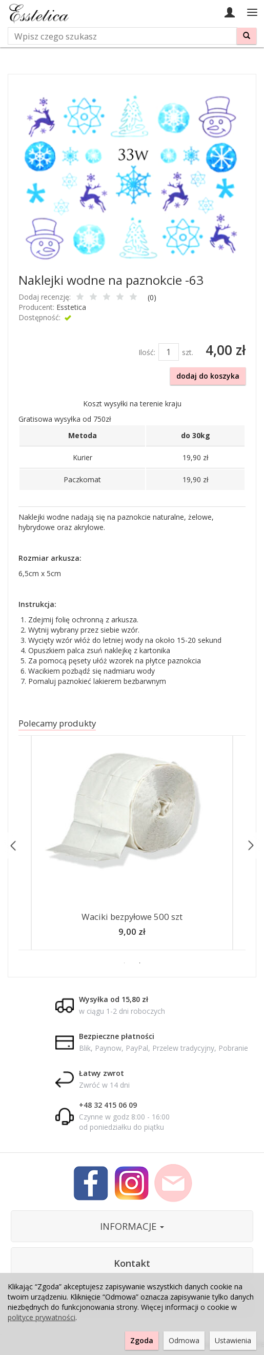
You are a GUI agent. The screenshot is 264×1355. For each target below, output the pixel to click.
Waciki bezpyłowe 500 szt (132, 916)
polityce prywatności (41, 1317)
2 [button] (140, 963)
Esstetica (71, 307)
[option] (132, 845)
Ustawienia (233, 1340)
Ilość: (146, 352)
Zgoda (141, 1340)
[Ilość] (168, 352)
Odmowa (184, 1340)
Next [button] (250, 845)
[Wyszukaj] (246, 36)
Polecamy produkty (57, 723)
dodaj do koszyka (207, 376)
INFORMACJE (132, 1226)
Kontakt (132, 1263)
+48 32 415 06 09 (108, 1105)
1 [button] (124, 963)
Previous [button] (14, 845)
